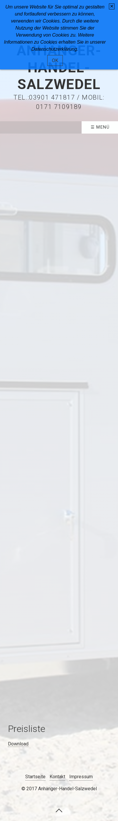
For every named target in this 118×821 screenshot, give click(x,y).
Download (18, 744)
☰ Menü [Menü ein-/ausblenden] (100, 127)
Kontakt (57, 776)
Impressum (81, 776)
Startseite (35, 776)
